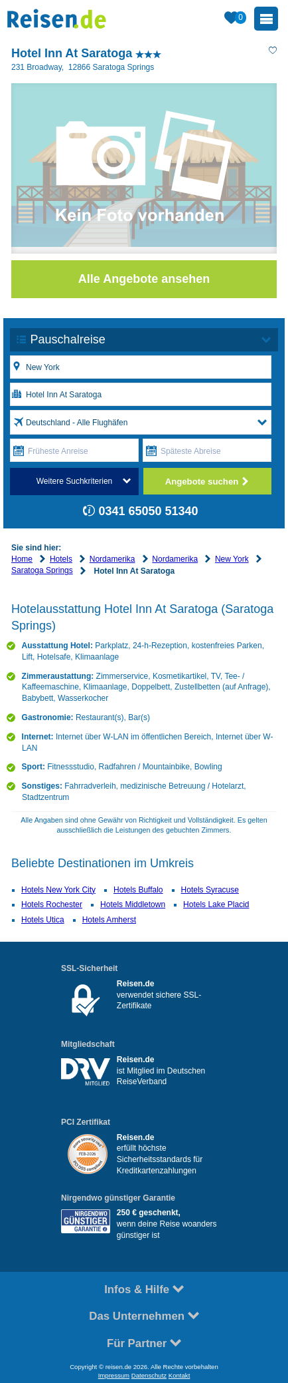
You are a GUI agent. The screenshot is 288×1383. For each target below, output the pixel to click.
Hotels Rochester (51, 904)
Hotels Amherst (109, 919)
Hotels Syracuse (210, 889)
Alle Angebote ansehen (144, 279)
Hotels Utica (42, 919)
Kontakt (179, 1375)
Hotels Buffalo (138, 889)
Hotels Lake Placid (216, 904)
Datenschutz (149, 1375)
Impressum (113, 1375)
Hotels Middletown (132, 904)
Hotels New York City (58, 889)
